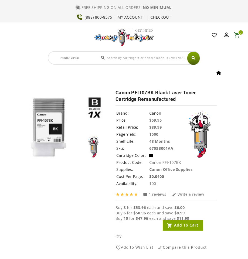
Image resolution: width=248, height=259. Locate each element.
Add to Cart (186, 225)
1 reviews (154, 194)
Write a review (188, 194)
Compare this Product (182, 247)
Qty (118, 236)
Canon (155, 113)
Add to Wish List (134, 247)
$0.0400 (156, 176)
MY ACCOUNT (130, 17)
